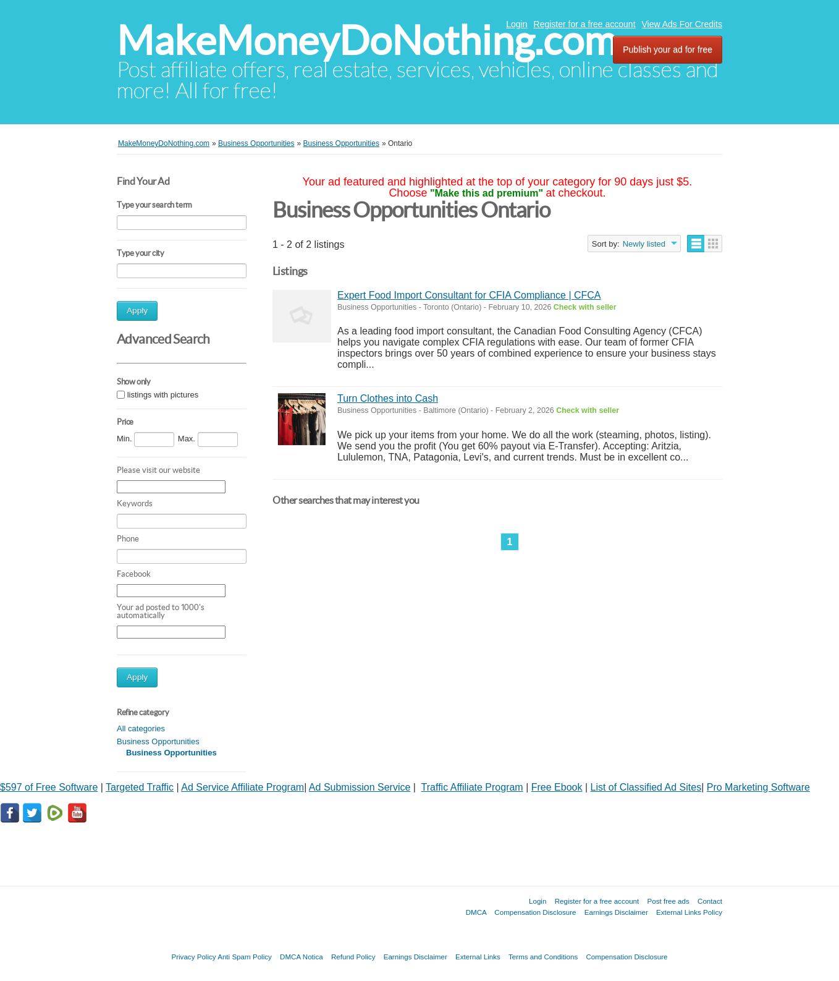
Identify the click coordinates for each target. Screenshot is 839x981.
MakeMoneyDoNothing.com (367, 40)
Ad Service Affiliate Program (242, 787)
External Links (477, 957)
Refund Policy (353, 957)
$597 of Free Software (49, 787)
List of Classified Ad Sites (646, 787)
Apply (137, 310)
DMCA (476, 912)
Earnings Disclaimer (616, 912)
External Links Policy (689, 912)
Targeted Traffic (140, 787)
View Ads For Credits (682, 24)
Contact (710, 901)
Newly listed (644, 243)
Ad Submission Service (360, 787)
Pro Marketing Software (758, 787)
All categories (141, 728)
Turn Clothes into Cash (387, 398)
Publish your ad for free (667, 49)
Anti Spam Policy (244, 957)
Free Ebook (557, 787)
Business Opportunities (158, 741)
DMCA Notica (301, 957)
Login (516, 24)
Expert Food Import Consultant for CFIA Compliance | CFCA (469, 295)
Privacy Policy (193, 957)
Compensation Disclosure (535, 912)
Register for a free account (585, 24)
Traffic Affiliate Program (472, 787)
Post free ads (668, 901)
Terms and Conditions (543, 957)
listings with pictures (163, 394)
